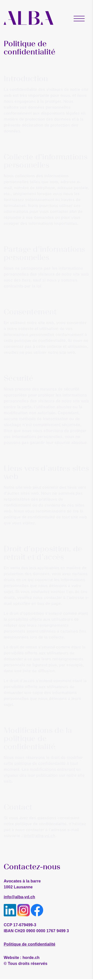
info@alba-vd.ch (19, 897)
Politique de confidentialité (29, 944)
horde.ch (21, 957)
